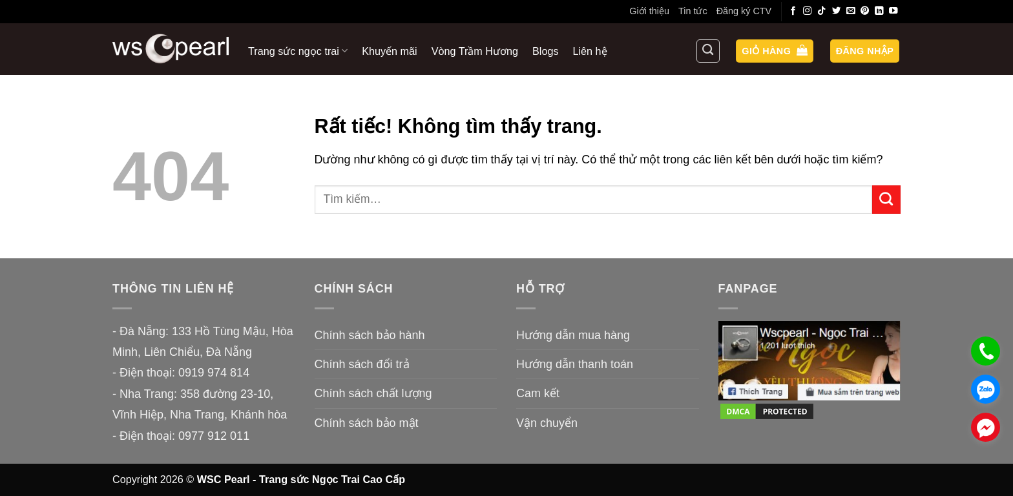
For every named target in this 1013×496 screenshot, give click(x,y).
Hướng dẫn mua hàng (573, 335)
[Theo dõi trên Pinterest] (865, 11)
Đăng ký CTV (744, 11)
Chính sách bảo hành (370, 335)
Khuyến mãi (389, 51)
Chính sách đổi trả (362, 364)
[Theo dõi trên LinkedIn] (879, 11)
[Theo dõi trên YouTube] (893, 11)
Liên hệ (590, 51)
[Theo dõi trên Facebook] (793, 11)
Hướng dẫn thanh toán (574, 364)
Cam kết (537, 393)
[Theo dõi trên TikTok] (821, 11)
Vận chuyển (547, 423)
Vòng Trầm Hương (475, 51)
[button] (774, 51)
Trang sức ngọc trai (298, 51)
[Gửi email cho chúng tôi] (850, 11)
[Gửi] (886, 199)
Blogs (545, 51)
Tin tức (692, 11)
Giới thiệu (649, 11)
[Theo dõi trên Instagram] (807, 11)
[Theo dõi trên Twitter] (836, 11)
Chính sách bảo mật (367, 423)
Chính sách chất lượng (373, 393)
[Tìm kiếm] (708, 51)
